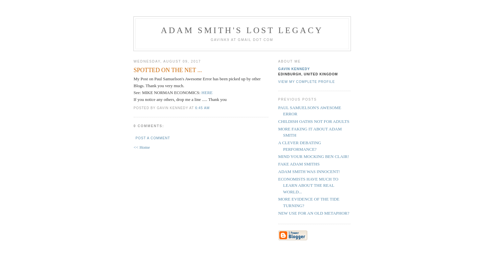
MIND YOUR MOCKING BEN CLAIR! (313, 156)
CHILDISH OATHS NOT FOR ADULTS (314, 121)
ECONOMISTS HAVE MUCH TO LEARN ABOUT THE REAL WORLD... (308, 185)
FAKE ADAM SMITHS (299, 164)
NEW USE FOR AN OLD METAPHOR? (313, 213)
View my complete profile (306, 82)
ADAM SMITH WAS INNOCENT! (309, 171)
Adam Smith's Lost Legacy (242, 30)
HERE (207, 92)
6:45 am (202, 108)
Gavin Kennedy (294, 69)
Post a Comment (153, 138)
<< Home (142, 147)
